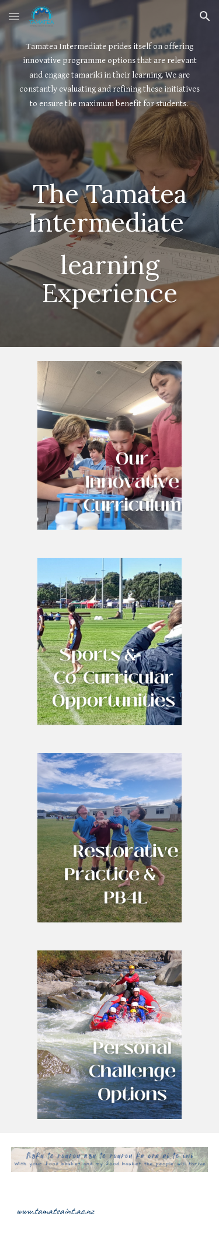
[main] (109, 102)
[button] (14, 16)
